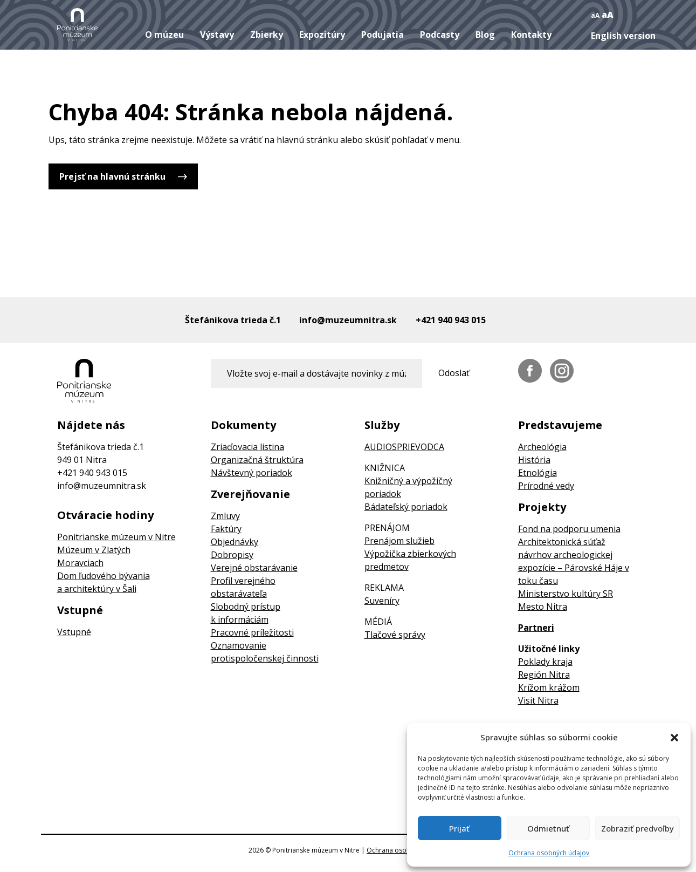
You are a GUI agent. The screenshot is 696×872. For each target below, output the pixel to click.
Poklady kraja (545, 661)
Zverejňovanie (250, 494)
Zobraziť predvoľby (637, 828)
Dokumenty (243, 425)
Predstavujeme (560, 425)
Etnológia (537, 473)
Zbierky (266, 34)
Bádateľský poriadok (405, 507)
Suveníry (381, 601)
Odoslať (454, 373)
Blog (485, 34)
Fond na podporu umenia (569, 529)
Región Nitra (544, 674)
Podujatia (382, 34)
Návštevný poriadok (251, 473)
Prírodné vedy (546, 486)
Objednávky (234, 542)
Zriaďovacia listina (247, 447)
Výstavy (217, 34)
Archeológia (542, 447)
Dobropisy (232, 555)
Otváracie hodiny (105, 515)
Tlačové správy (394, 635)
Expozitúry (322, 34)
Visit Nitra (538, 700)
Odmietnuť (548, 828)
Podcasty (439, 34)
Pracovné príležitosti (252, 632)
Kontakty (531, 34)
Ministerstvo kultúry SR (565, 594)
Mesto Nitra (542, 606)
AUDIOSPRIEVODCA (404, 447)
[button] (674, 737)
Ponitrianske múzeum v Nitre (116, 537)
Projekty (542, 507)
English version (623, 36)
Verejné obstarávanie (254, 568)
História (534, 460)
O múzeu (164, 34)
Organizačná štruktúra (257, 460)
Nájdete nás (91, 425)
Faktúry (226, 529)
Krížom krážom (549, 687)
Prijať (459, 828)
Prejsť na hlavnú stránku (112, 176)
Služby (381, 425)
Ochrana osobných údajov (548, 852)
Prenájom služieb (399, 541)
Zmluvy (225, 516)
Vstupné (80, 610)
